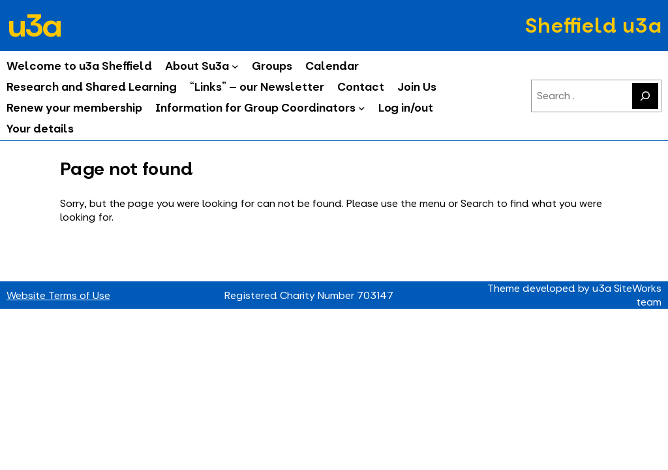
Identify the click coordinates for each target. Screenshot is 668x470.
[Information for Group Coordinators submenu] (361, 108)
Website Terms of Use (58, 295)
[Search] (645, 96)
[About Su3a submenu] (235, 66)
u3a (33, 25)
